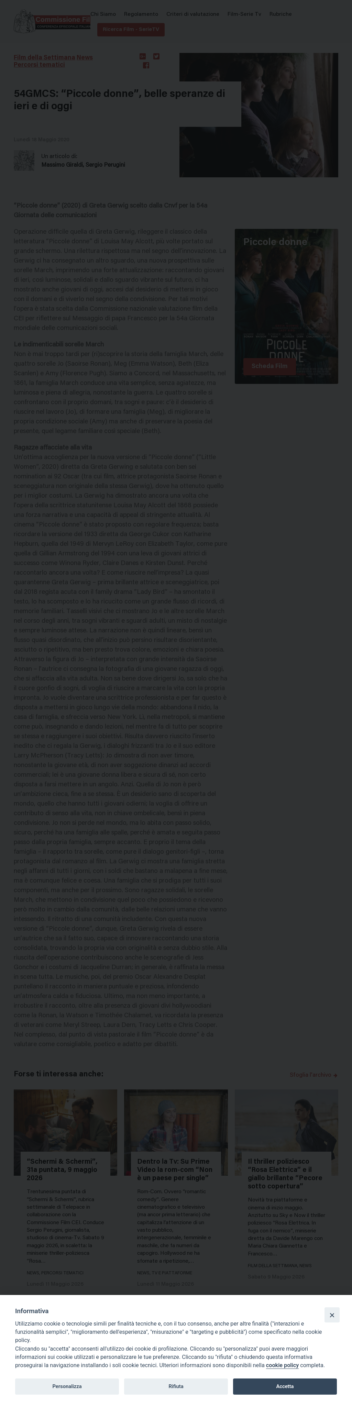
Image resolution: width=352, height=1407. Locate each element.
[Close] (332, 1314)
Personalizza (66, 1386)
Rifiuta (175, 1386)
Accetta (285, 1386)
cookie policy (282, 1365)
